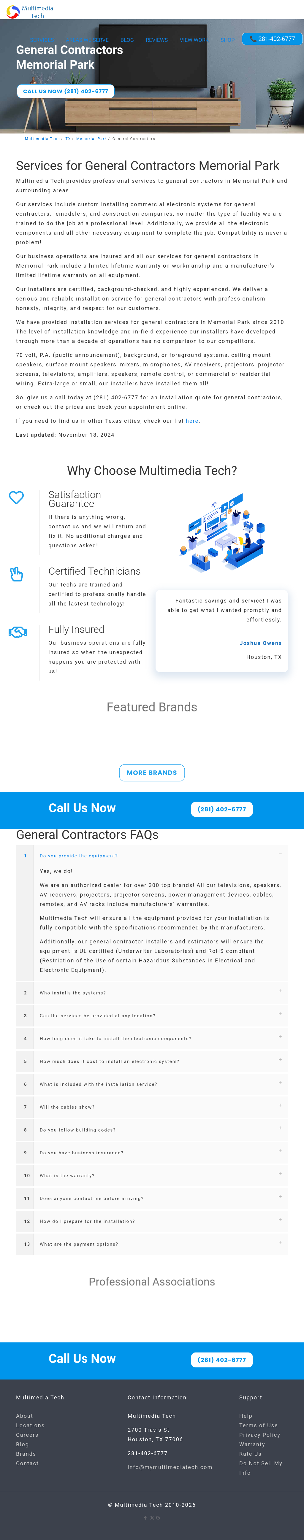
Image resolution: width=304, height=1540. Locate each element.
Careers (27, 1435)
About (24, 1416)
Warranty (252, 1444)
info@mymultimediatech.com (170, 1467)
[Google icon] (158, 1517)
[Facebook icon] (146, 1517)
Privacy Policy (260, 1435)
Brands (26, 1454)
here (192, 421)
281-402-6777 (148, 1453)
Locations (30, 1425)
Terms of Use (258, 1425)
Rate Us (250, 1454)
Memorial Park (91, 139)
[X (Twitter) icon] (152, 1517)
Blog (22, 1444)
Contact (27, 1463)
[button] (152, 913)
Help (246, 1416)
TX (68, 139)
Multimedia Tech (42, 139)
